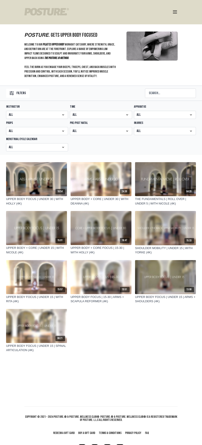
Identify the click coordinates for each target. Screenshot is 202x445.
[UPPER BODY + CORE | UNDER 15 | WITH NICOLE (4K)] (36, 250)
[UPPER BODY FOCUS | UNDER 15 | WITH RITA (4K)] (36, 299)
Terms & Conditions (110, 433)
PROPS (9, 123)
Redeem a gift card (64, 433)
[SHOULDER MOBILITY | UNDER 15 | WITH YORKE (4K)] (165, 250)
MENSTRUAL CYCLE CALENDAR (21, 139)
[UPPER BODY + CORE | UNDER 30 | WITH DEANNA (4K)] (101, 201)
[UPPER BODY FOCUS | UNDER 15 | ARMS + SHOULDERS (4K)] (165, 299)
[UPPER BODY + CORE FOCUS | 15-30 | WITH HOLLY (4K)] (101, 250)
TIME (72, 107)
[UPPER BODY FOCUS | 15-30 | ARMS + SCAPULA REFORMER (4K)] (101, 299)
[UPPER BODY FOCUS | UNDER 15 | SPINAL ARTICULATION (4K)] (36, 348)
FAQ (147, 433)
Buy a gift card (86, 433)
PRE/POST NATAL (79, 123)
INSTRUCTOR (13, 107)
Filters (18, 93)
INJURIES (138, 123)
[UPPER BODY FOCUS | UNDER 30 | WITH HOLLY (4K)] (36, 201)
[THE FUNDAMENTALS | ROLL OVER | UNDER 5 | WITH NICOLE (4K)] (165, 201)
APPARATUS (140, 107)
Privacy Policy (133, 433)
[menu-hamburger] (175, 12)
